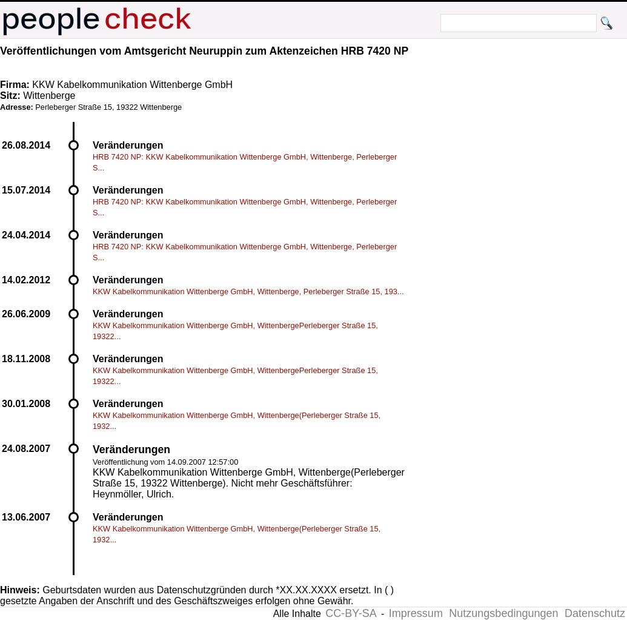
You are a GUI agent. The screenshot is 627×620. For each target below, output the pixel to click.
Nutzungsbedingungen (503, 613)
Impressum (416, 613)
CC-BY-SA (350, 613)
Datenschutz (595, 613)
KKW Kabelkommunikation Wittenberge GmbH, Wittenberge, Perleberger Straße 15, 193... (248, 291)
